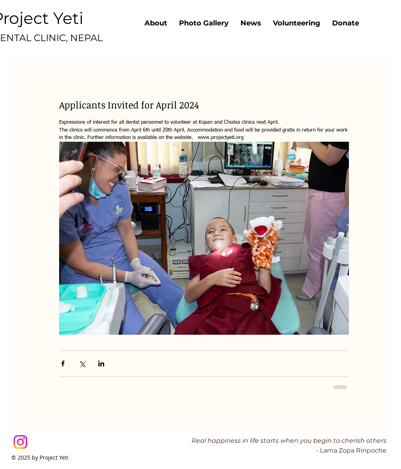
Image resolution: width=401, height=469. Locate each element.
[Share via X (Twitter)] (82, 363)
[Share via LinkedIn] (101, 363)
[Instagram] (20, 442)
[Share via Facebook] (63, 363)
